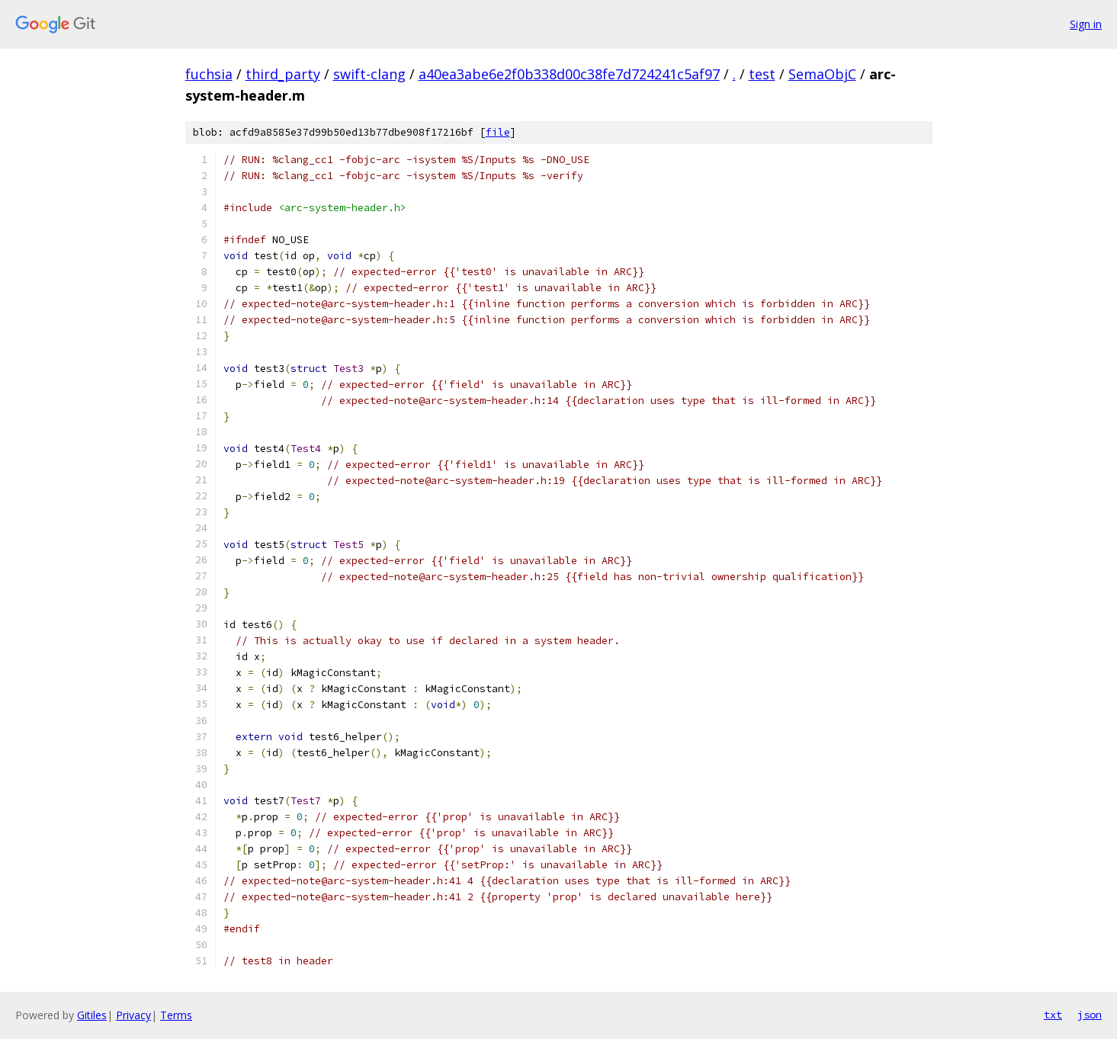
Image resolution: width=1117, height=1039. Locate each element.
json (1089, 1014)
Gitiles (92, 1015)
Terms (176, 1015)
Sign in (1086, 24)
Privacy (133, 1015)
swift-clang (369, 74)
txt (1053, 1014)
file (498, 132)
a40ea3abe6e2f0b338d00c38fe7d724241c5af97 (569, 74)
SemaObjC (822, 74)
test (762, 74)
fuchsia (209, 74)
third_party (283, 74)
